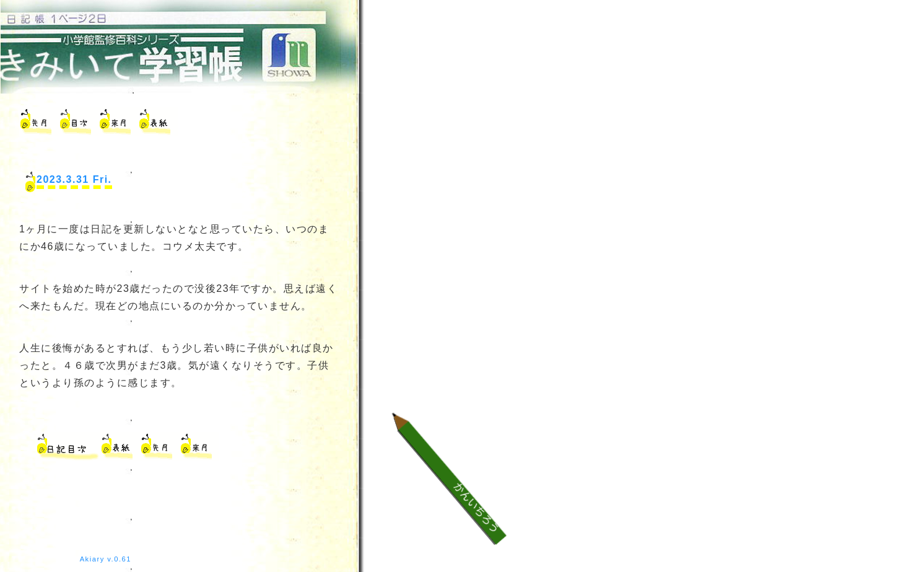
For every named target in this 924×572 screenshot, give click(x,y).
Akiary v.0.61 (105, 559)
